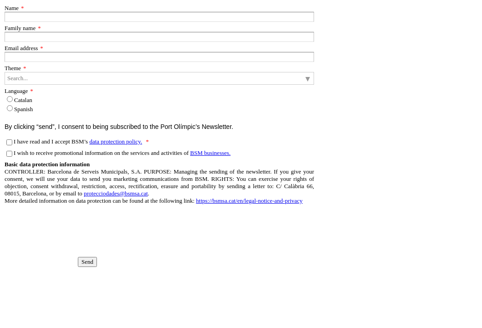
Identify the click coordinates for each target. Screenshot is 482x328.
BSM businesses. (210, 152)
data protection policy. (115, 141)
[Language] (10, 99)
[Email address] (159, 57)
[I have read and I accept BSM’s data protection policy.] (9, 142)
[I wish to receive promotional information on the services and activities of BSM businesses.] (9, 154)
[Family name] (159, 37)
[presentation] (50, 223)
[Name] (159, 17)
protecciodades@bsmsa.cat (116, 193)
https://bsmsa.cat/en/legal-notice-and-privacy (249, 200)
